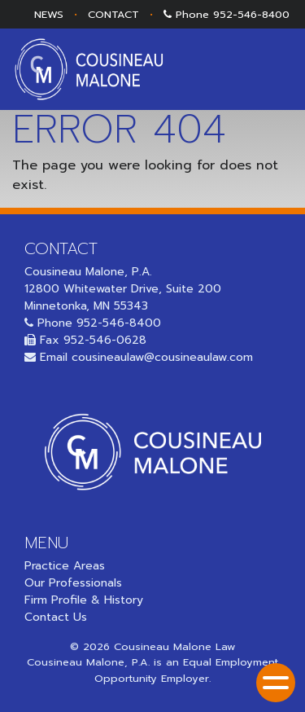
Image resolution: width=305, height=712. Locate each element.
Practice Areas (64, 565)
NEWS (48, 14)
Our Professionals (73, 582)
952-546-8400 (251, 14)
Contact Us (55, 617)
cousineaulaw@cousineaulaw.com (162, 357)
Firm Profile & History (83, 600)
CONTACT (113, 14)
